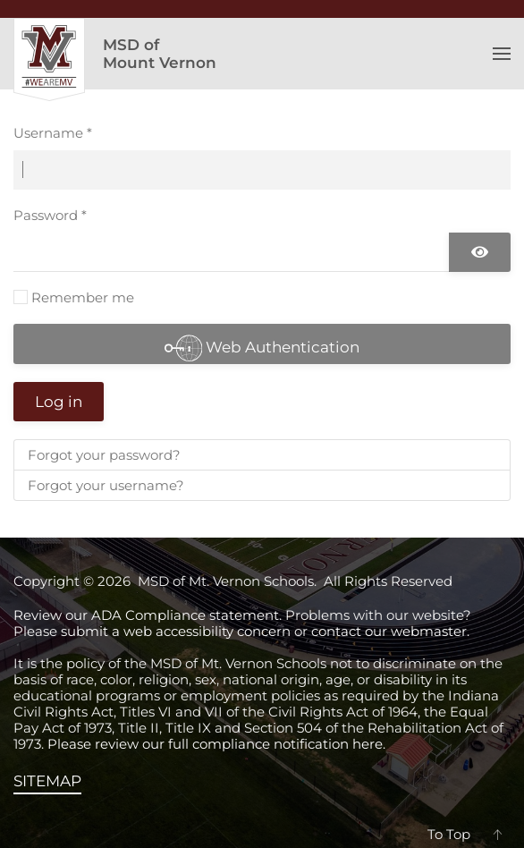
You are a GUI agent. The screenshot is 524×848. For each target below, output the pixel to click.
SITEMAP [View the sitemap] (47, 781)
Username (52, 132)
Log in (58, 402)
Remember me (82, 297)
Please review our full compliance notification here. (216, 743)
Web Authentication (262, 346)
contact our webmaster (389, 631)
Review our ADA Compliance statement (146, 614)
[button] (502, 53)
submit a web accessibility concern (176, 631)
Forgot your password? (104, 454)
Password (50, 215)
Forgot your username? (106, 485)
